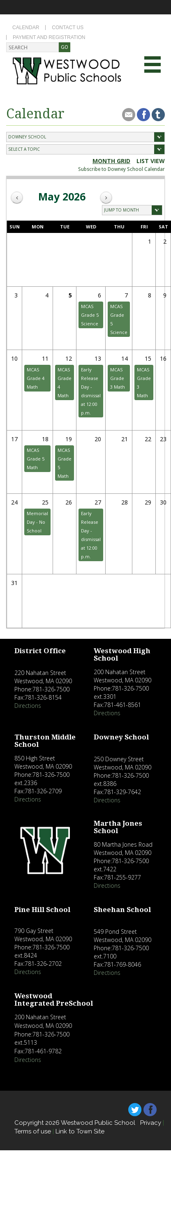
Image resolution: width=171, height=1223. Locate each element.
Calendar (25, 27)
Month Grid (111, 161)
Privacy (150, 1122)
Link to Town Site (79, 1131)
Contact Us (67, 27)
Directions (27, 705)
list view (150, 161)
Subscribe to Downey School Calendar (121, 169)
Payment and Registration (49, 37)
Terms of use (32, 1131)
